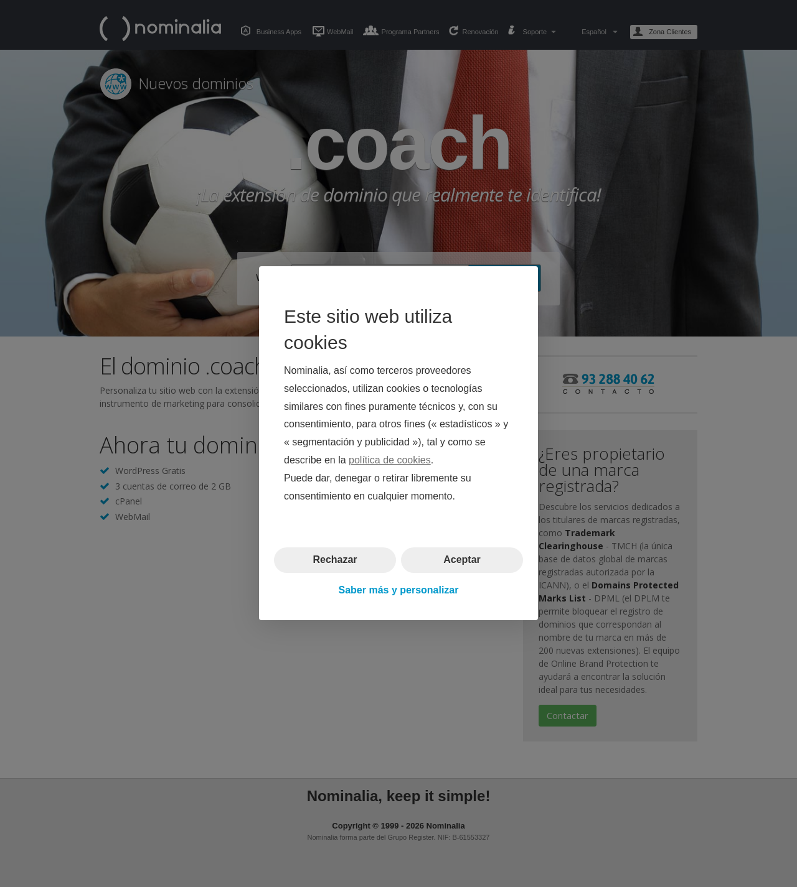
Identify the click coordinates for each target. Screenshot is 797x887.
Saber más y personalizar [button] (399, 590)
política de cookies (390, 460)
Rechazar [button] (335, 560)
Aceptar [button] (462, 560)
